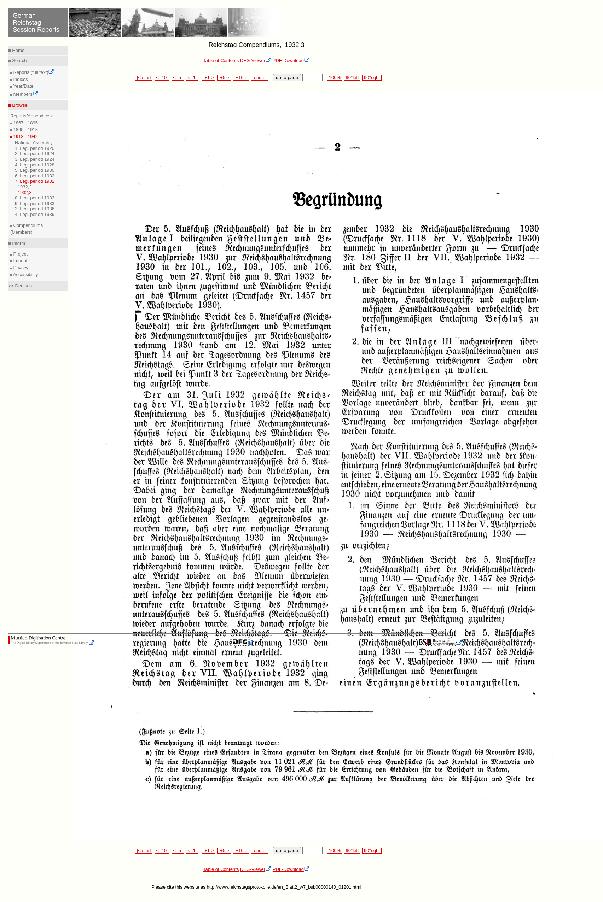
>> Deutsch (20, 285)
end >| (259, 77)
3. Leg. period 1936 (34, 208)
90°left (352, 77)
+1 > (208, 77)
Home (17, 50)
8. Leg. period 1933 (34, 197)
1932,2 (25, 186)
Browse (19, 105)
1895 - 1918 (25, 129)
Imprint (19, 260)
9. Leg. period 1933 (34, 203)
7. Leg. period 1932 (34, 181)
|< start (143, 77)
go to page (287, 77)
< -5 (178, 77)
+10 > (241, 77)
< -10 (162, 77)
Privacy (20, 267)
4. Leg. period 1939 (34, 214)
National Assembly (34, 142)
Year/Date (23, 86)
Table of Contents (221, 60)
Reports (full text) (33, 72)
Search (19, 60)
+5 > (224, 77)
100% (334, 77)
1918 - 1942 (25, 136)
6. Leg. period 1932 (34, 175)
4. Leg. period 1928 (34, 165)
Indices (20, 79)
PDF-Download (291, 60)
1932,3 (25, 192)
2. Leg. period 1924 (34, 153)
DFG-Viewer (255, 60)
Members (25, 94)
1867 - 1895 (25, 122)
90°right (372, 77)
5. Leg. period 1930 (34, 170)
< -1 (192, 77)
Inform (18, 243)
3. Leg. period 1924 (34, 159)
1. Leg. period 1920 (34, 148)
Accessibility (25, 274)
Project (20, 254)
